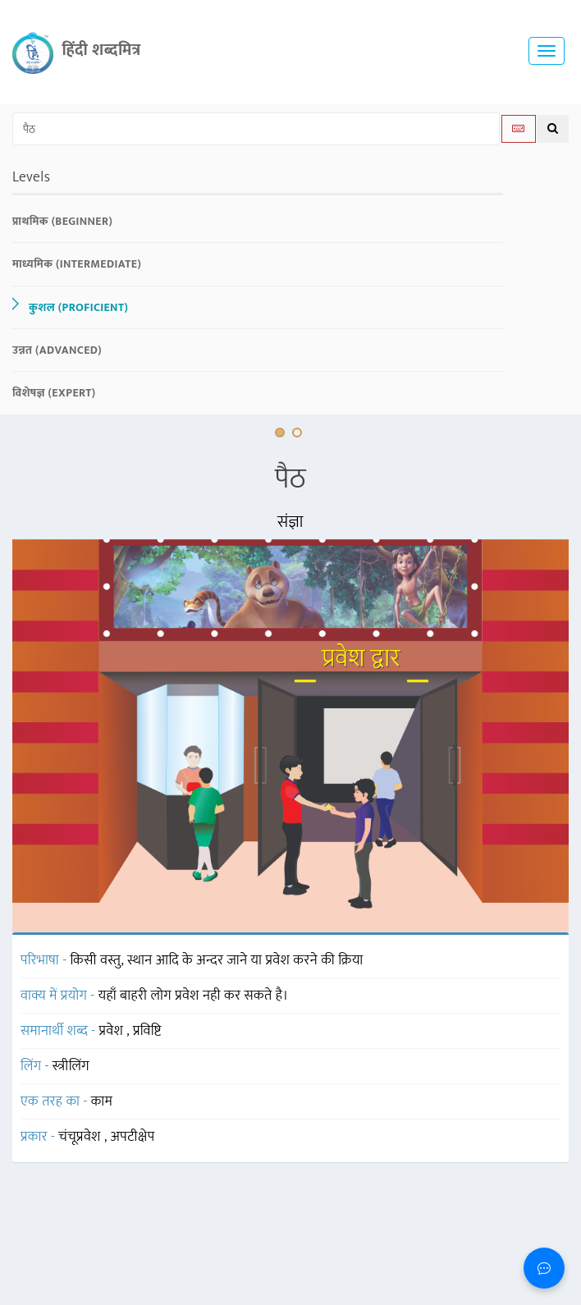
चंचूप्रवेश (81, 1136)
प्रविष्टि (147, 1030)
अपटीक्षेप (133, 1136)
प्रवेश (113, 1030)
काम (101, 1101)
